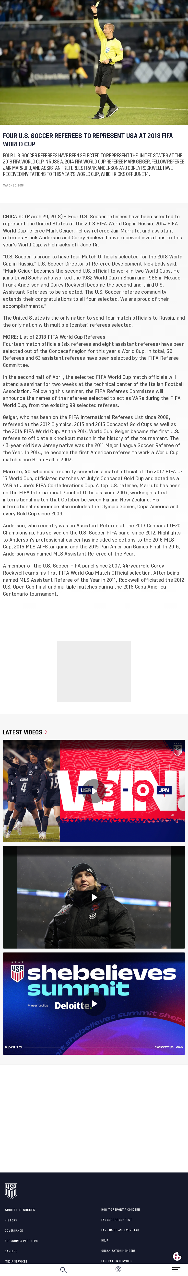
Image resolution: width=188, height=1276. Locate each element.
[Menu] (176, 1268)
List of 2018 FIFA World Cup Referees (62, 337)
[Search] (63, 1270)
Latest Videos (25, 732)
